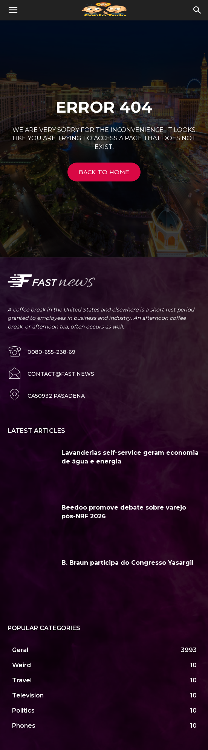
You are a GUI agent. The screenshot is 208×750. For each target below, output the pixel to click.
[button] (13, 10)
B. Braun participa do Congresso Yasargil (127, 562)
